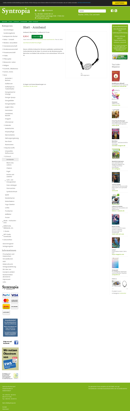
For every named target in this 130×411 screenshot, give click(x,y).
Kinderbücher (9, 128)
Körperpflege (9, 132)
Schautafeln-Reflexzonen (9, 152)
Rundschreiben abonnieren (8, 276)
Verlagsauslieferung (9, 267)
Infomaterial (9, 122)
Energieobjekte (10, 104)
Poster (7, 217)
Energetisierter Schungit (10, 93)
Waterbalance (9, 201)
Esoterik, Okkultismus (11, 69)
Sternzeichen (10, 188)
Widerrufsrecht (8, 264)
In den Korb (37, 36)
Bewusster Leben (10, 62)
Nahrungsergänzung (12, 138)
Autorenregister (8, 244)
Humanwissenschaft (10, 46)
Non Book (8, 141)
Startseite (4, 21)
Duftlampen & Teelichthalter (9, 88)
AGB (4, 261)
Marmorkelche (10, 135)
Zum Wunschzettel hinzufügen (32, 43)
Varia (10, 21)
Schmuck (16, 21)
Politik (6, 56)
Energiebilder (9, 100)
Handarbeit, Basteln (9, 114)
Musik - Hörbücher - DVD (10, 222)
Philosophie (7, 59)
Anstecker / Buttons (9, 79)
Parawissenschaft (10, 52)
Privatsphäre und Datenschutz (8, 255)
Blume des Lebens (10, 164)
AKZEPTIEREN (119, 3)
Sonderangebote (9, 33)
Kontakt (4, 407)
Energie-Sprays (10, 97)
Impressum (6, 279)
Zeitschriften (8, 240)
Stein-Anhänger (11, 185)
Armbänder (24, 21)
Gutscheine (9, 110)
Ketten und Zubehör (10, 175)
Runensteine (9, 144)
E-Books (6, 231)
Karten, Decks (8, 72)
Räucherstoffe (10, 148)
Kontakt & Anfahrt (9, 272)
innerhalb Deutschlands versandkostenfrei (45, 39)
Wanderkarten (10, 198)
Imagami (8, 119)
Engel (8, 171)
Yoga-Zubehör (10, 204)
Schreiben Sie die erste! (30, 86)
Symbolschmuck (11, 191)
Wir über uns (7, 269)
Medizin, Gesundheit (10, 43)
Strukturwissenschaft (11, 49)
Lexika (7, 208)
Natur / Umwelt (9, 39)
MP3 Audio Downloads (7, 235)
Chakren (9, 168)
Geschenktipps (9, 30)
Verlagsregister (8, 246)
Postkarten (9, 211)
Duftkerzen (9, 84)
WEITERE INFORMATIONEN (12, 5)
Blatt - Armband (33, 21)
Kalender (8, 125)
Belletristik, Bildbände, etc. (8, 227)
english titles (9, 107)
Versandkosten (8, 259)
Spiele (7, 195)
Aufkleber (8, 214)
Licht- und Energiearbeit (11, 181)
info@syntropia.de (43, 18)
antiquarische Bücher (11, 36)
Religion (6, 65)
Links (4, 282)
